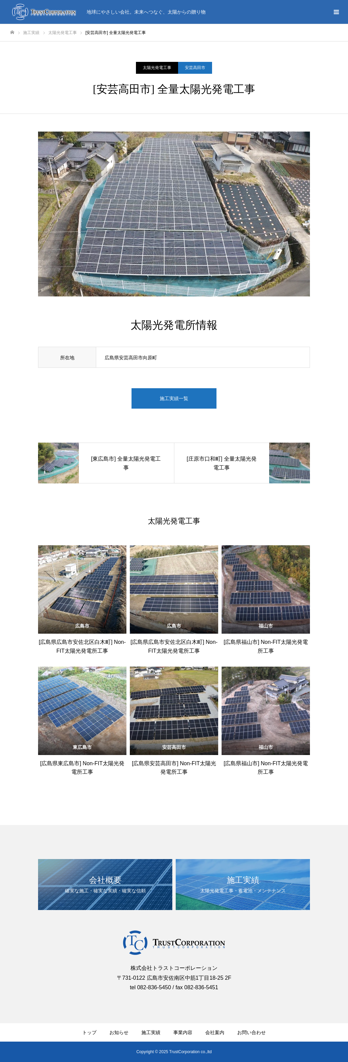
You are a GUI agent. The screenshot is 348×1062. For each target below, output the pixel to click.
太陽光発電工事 (157, 67)
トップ (89, 1032)
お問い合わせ (251, 1032)
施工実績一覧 (174, 398)
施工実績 (150, 1032)
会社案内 (214, 1032)
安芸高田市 (195, 67)
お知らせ (118, 1032)
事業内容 (182, 1032)
